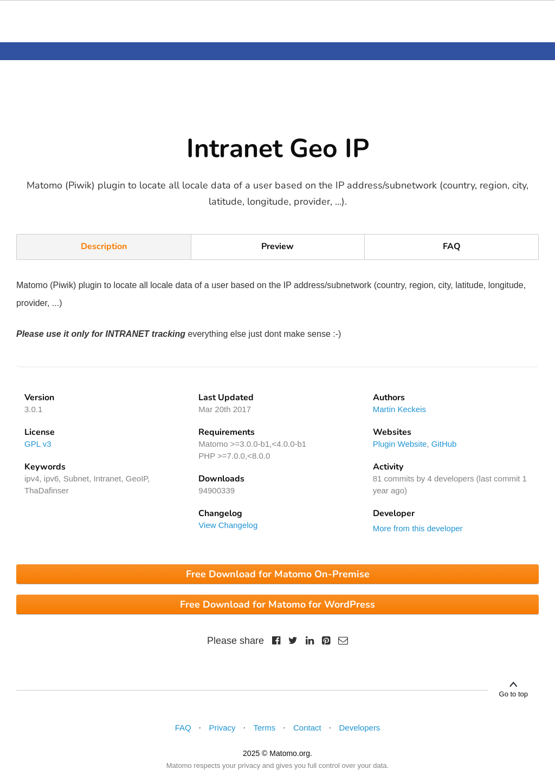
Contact (307, 727)
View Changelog (227, 525)
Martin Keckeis (399, 409)
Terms (264, 727)
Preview (277, 246)
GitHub (444, 443)
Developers (359, 727)
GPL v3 (37, 443)
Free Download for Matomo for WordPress (277, 604)
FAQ (452, 246)
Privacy (222, 727)
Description (104, 246)
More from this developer (418, 528)
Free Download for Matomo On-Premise (278, 574)
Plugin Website (400, 443)
